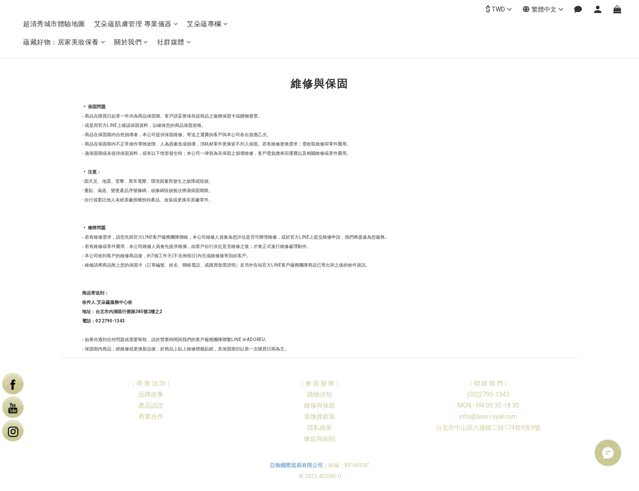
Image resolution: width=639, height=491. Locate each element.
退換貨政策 (319, 416)
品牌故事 (150, 394)
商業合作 (150, 416)
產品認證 (150, 405)
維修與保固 (319, 405)
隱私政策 (319, 427)
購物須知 (319, 394)
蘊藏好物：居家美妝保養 (64, 42)
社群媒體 (174, 42)
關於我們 (131, 42)
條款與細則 (319, 438)
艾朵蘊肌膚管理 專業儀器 (136, 24)
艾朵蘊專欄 (207, 24)
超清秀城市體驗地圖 (54, 24)
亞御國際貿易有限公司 (296, 465)
